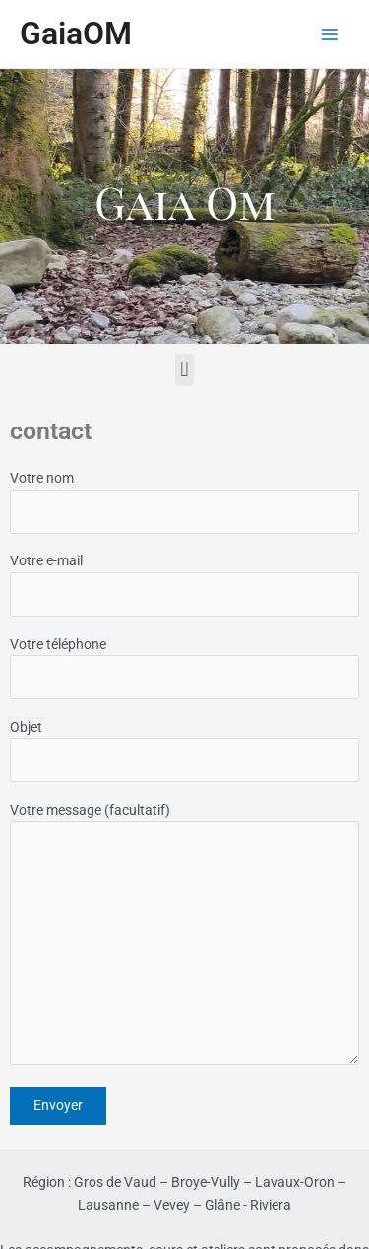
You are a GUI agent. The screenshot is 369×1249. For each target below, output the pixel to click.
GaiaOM (76, 33)
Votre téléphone (184, 668)
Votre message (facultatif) (184, 937)
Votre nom (184, 502)
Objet (184, 751)
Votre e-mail (184, 585)
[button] (184, 370)
